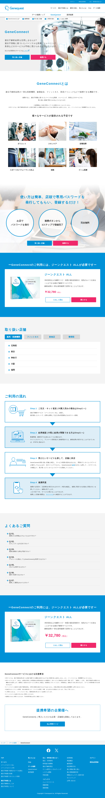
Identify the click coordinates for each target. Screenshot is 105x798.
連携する (43, 57)
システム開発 (47, 772)
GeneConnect (56, 15)
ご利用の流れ (50, 18)
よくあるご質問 (63, 18)
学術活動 (45, 775)
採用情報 (70, 758)
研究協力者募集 (48, 763)
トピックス (46, 779)
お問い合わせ (71, 780)
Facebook (48, 750)
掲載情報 (45, 785)
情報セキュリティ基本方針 (75, 775)
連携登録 (26, 18)
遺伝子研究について (7, 786)
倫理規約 (70, 763)
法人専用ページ (52, 724)
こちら (25, 50)
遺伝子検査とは (63, 8)
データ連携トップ (38, 15)
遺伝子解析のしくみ (7, 783)
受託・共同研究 (48, 760)
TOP (2, 758)
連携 (73, 465)
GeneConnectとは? (13, 18)
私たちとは (82, 8)
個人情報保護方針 (72, 772)
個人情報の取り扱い (73, 769)
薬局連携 (70, 15)
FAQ (89, 8)
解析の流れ (73, 8)
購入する (83, 300)
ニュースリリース (48, 782)
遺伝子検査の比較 (6, 773)
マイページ (49, 494)
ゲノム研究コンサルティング (52, 769)
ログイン (72, 1)
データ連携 (96, 8)
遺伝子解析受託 (48, 766)
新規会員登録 (82, 1)
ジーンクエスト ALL (7, 765)
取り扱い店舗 (38, 18)
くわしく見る (58, 300)
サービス (53, 8)
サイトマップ (71, 778)
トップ (3, 742)
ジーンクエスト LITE (7, 768)
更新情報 (45, 788)
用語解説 (70, 760)
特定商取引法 (71, 766)
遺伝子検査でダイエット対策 (10, 776)
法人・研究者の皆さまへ (96, 1)
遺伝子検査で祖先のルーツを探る (11, 770)
